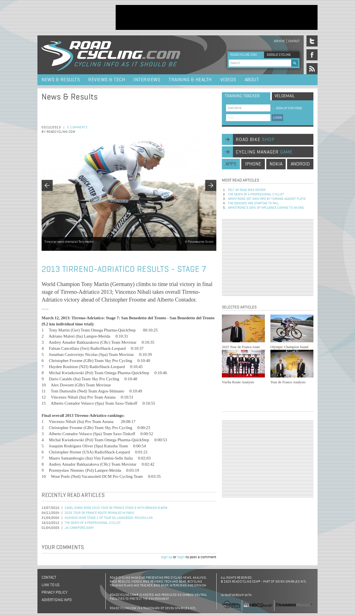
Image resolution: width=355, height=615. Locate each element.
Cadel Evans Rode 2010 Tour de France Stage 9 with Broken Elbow (116, 508)
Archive (279, 41)
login (181, 557)
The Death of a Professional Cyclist (93, 523)
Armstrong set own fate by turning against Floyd (267, 199)
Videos (228, 79)
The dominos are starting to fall (253, 203)
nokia (276, 164)
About (252, 79)
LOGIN (277, 117)
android (300, 164)
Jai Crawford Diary (79, 528)
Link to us (51, 585)
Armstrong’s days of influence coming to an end (266, 208)
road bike (255, 139)
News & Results (61, 79)
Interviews (146, 79)
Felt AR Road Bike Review (247, 190)
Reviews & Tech (106, 79)
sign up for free (287, 108)
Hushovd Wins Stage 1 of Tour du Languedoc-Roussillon (109, 518)
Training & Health (190, 79)
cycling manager (264, 152)
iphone (253, 164)
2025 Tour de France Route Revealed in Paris (99, 513)
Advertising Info (57, 600)
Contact (294, 41)
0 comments (77, 127)
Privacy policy (54, 592)
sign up (166, 557)
